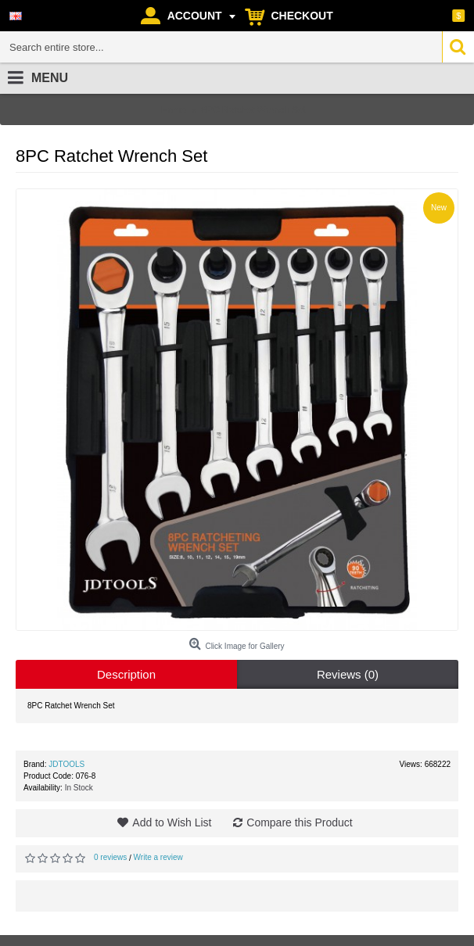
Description (126, 674)
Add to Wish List (171, 822)
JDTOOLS (66, 764)
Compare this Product (299, 822)
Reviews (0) (348, 674)
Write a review (158, 857)
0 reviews (110, 857)
